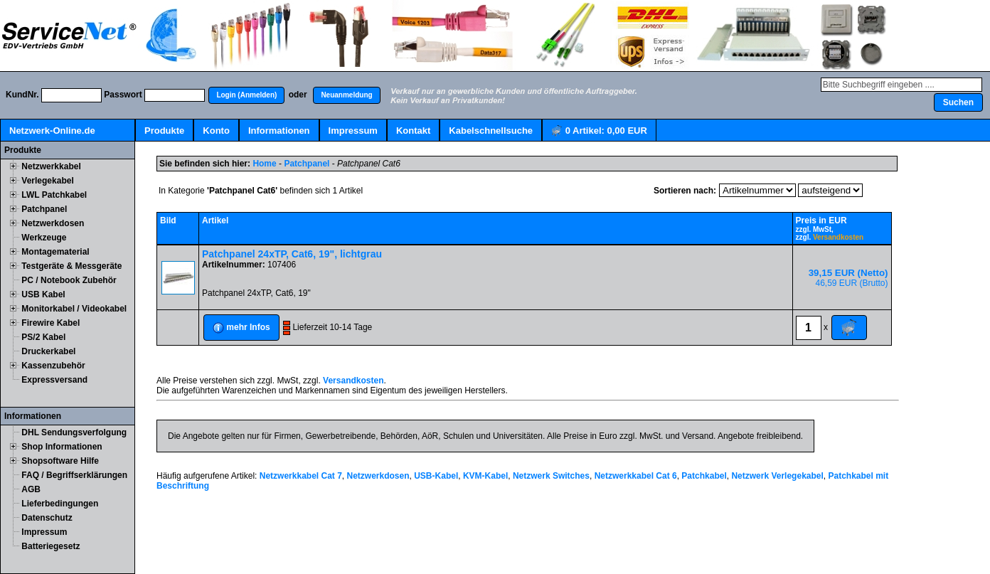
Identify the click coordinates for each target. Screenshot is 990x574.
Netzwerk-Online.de (52, 130)
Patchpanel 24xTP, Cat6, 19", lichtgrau (292, 254)
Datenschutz (46, 518)
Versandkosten (838, 237)
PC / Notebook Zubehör (68, 280)
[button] (246, 95)
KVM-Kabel (485, 476)
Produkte (164, 130)
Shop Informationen (61, 447)
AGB (31, 489)
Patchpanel (44, 209)
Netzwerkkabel (50, 166)
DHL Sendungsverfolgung (74, 432)
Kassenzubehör (53, 366)
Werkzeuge (43, 238)
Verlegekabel (47, 181)
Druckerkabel (48, 351)
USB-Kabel (436, 476)
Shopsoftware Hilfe (60, 461)
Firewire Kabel (50, 323)
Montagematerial (55, 252)
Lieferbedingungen (59, 504)
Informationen (279, 130)
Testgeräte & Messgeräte (71, 266)
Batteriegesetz (50, 546)
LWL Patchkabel (54, 195)
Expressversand (54, 380)
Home (264, 164)
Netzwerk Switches (551, 476)
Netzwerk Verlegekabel (777, 476)
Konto (216, 130)
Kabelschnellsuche (491, 130)
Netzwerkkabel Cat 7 (301, 476)
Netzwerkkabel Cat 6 (636, 476)
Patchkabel (703, 476)
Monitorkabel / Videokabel (74, 309)
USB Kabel (43, 294)
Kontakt (413, 130)
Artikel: (599, 131)
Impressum (353, 130)
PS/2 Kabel (43, 337)
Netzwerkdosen (52, 223)
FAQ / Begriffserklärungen (74, 475)
